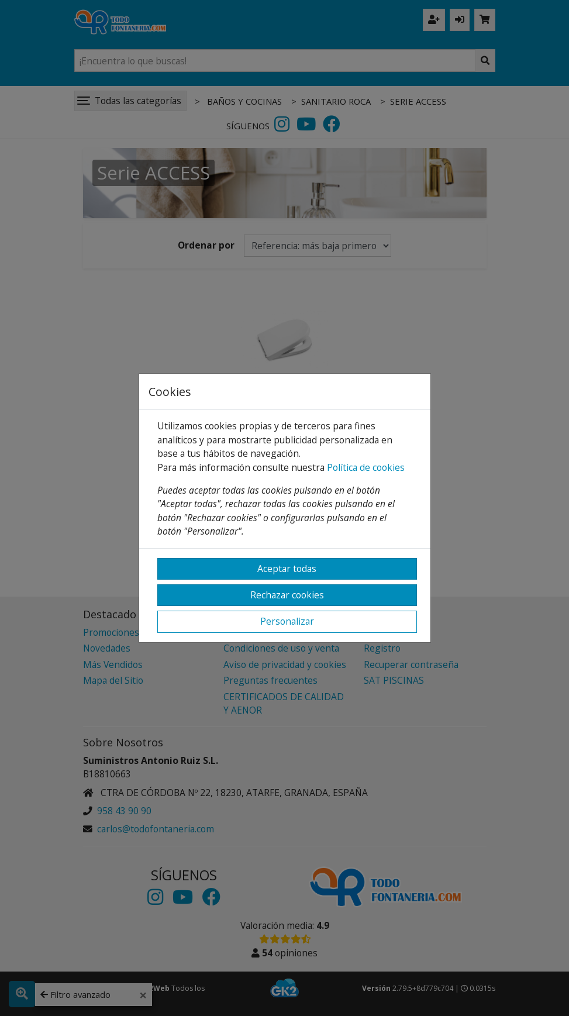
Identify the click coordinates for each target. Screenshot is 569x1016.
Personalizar (287, 621)
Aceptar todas (286, 568)
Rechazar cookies (287, 594)
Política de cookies (366, 467)
